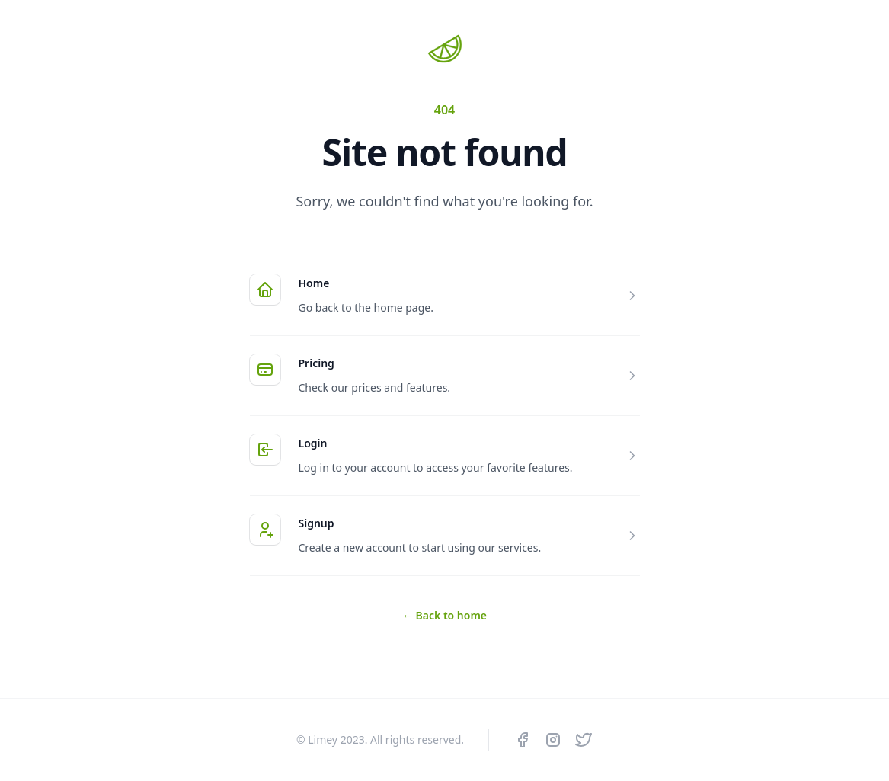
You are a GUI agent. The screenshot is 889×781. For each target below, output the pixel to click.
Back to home (444, 615)
